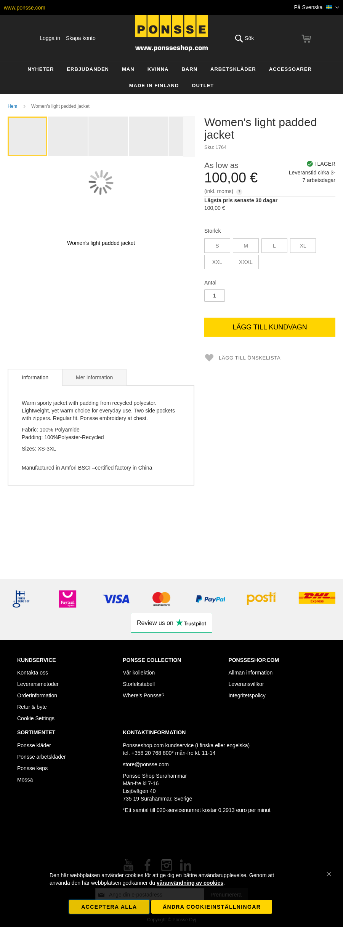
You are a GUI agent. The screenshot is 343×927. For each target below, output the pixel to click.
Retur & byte (32, 707)
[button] (317, 7)
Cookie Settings (35, 718)
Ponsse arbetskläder (41, 757)
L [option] (274, 246)
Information (35, 377)
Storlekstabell (139, 684)
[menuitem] (40, 69)
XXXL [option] (246, 262)
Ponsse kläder (34, 745)
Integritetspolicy (246, 695)
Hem (12, 106)
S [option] (217, 246)
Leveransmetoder (38, 684)
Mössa (25, 780)
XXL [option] (217, 262)
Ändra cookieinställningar (212, 907)
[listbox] (269, 254)
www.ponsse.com (24, 8)
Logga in (50, 38)
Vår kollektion (139, 673)
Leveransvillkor (246, 684)
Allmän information (250, 673)
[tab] (35, 377)
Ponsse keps (32, 768)
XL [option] (303, 246)
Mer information (94, 377)
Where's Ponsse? (143, 695)
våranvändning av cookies (190, 883)
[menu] (171, 77)
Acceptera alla (109, 907)
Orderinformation (37, 695)
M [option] (246, 246)
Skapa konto (81, 38)
